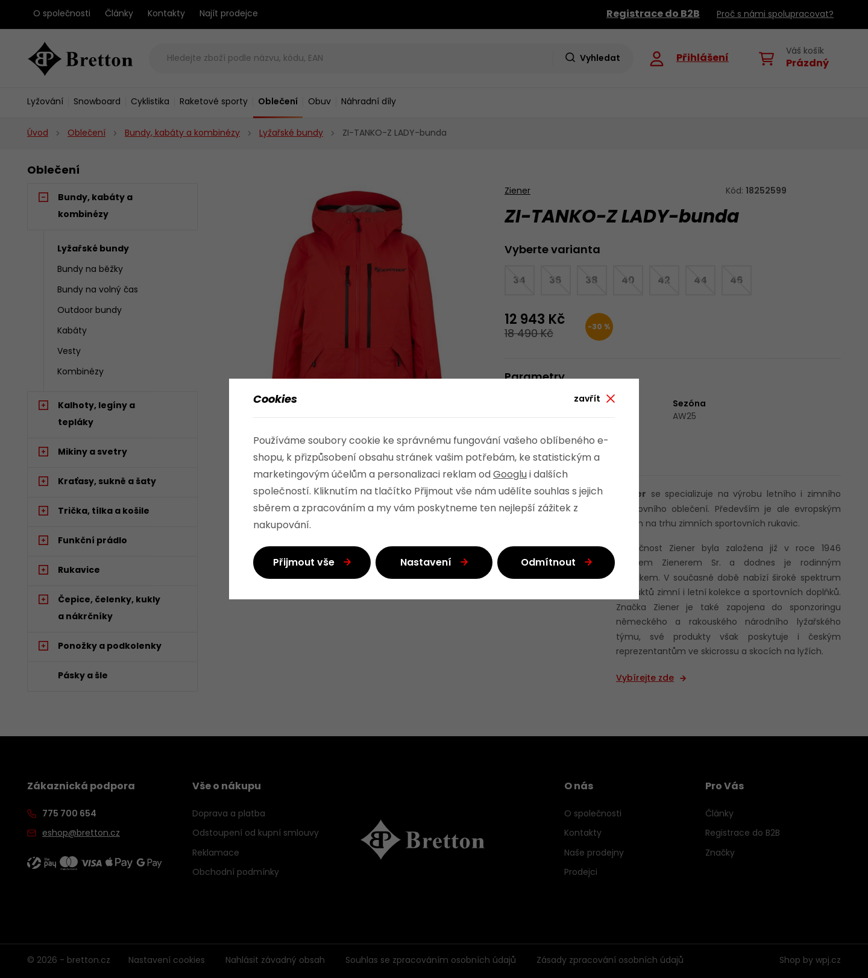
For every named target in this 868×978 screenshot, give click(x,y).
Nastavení (425, 563)
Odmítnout (548, 563)
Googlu (510, 475)
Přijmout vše (304, 563)
